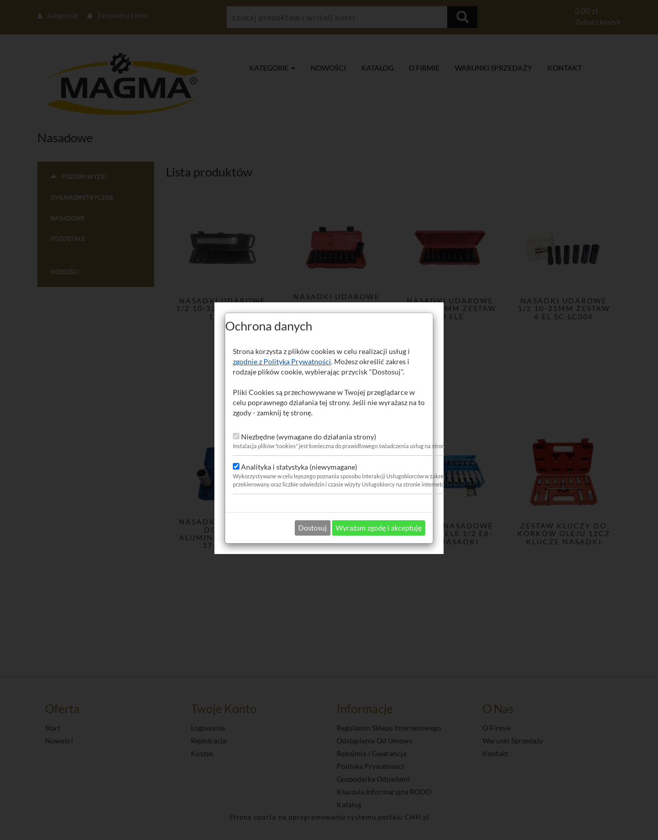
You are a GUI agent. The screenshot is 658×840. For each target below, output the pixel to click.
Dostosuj (312, 508)
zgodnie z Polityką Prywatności (282, 342)
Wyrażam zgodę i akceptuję (379, 508)
